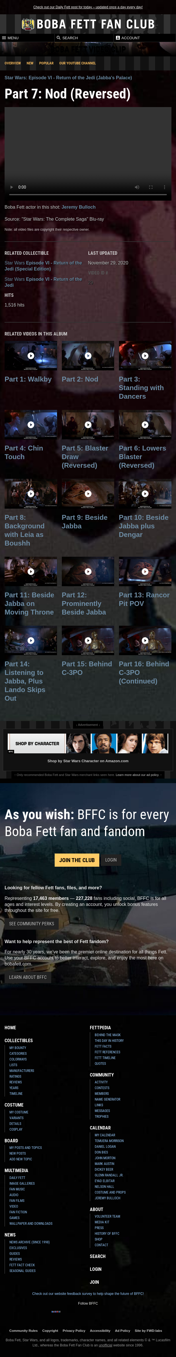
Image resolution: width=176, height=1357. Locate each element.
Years (13, 1088)
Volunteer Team (107, 1216)
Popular (46, 63)
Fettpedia (100, 1027)
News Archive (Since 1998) (29, 1242)
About (96, 1209)
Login (111, 860)
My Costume (18, 1112)
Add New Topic (20, 1159)
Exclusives (18, 1248)
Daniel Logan (105, 1147)
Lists (13, 1065)
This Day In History (109, 1041)
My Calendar (105, 1135)
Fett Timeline (105, 1058)
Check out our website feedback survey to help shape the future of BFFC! (88, 1294)
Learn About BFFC (28, 977)
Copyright (50, 1330)
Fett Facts (103, 1046)
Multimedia (16, 1170)
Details (15, 1124)
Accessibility (100, 1330)
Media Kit (102, 1222)
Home (10, 1027)
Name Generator (107, 1099)
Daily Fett (17, 1178)
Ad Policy (122, 1330)
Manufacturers (21, 1071)
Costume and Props (110, 1192)
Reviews (15, 1082)
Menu (10, 37)
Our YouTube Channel (77, 63)
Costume (14, 1105)
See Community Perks (31, 924)
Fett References (107, 1052)
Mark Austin (104, 1164)
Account (127, 37)
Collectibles (19, 1040)
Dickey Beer (104, 1170)
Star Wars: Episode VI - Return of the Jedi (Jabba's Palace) (68, 77)
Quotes (100, 1064)
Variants (16, 1118)
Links (99, 1105)
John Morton (105, 1158)
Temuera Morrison (109, 1141)
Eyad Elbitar (104, 1181)
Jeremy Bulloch (79, 207)
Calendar (100, 1128)
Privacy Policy (74, 1330)
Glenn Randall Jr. (109, 1175)
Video (13, 1206)
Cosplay (15, 1129)
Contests (102, 1088)
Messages (102, 1111)
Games (14, 1218)
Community (102, 1075)
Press (99, 1228)
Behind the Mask (108, 1035)
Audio (13, 1195)
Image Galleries (22, 1184)
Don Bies (101, 1152)
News (10, 1235)
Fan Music (17, 1189)
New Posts (17, 1153)
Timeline (16, 1094)
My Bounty (17, 1048)
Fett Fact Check (22, 1265)
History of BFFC (107, 1234)
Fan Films (16, 1201)
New (30, 63)
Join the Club (77, 860)
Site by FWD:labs (148, 1330)
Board (11, 1140)
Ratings (15, 1076)
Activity (101, 1082)
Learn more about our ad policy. (137, 775)
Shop (98, 1239)
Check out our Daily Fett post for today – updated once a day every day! (88, 7)
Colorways (18, 1059)
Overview (13, 63)
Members (102, 1094)
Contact (101, 1245)
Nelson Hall (104, 1187)
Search (67, 37)
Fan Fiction (18, 1212)
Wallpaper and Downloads (30, 1224)
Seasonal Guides (22, 1271)
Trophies (101, 1117)
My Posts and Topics (25, 1148)
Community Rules (23, 1330)
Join (94, 1282)
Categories (18, 1054)
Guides (14, 1254)
